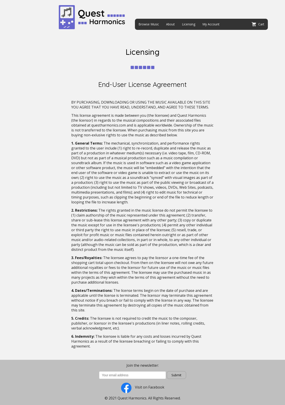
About (170, 24)
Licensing (188, 24)
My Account (211, 24)
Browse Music (148, 24)
